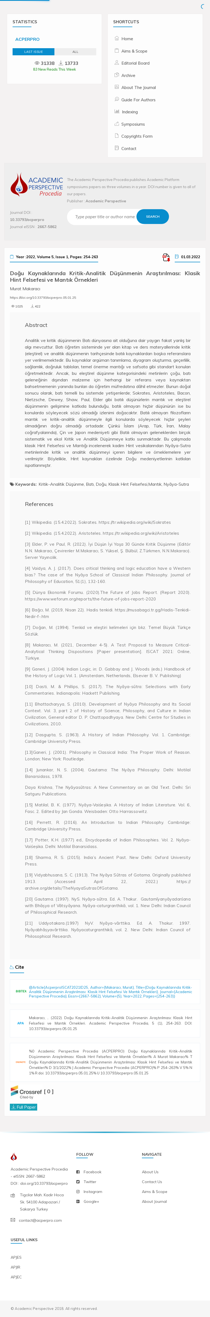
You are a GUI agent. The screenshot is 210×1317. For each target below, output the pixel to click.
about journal (154, 1201)
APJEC (16, 1277)
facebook (92, 1171)
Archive (128, 75)
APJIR (15, 1267)
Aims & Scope (134, 51)
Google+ (91, 1201)
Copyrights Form (137, 136)
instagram (93, 1191)
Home (127, 38)
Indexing (130, 111)
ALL (75, 52)
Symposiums (133, 124)
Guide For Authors (138, 99)
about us (150, 1171)
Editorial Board (135, 63)
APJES (16, 1257)
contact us (152, 1181)
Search (153, 216)
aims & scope (154, 1191)
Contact (128, 148)
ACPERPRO (27, 39)
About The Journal (138, 87)
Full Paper (26, 1107)
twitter (90, 1181)
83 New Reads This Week (54, 69)
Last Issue (33, 52)
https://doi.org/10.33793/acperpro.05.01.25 (43, 297)
